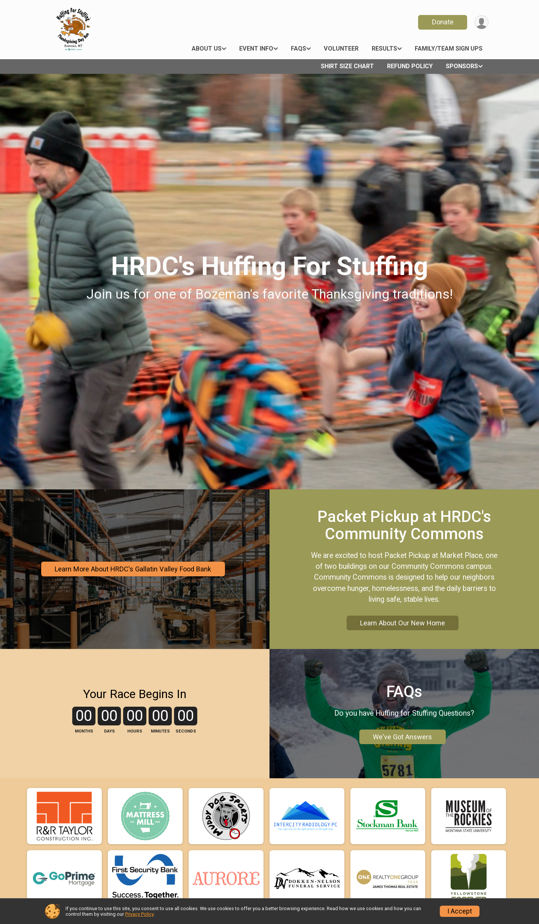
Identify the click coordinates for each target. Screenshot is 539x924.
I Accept (459, 911)
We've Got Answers (402, 737)
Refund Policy (410, 66)
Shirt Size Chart (347, 66)
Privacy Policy (139, 914)
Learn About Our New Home (402, 623)
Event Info (256, 48)
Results (384, 48)
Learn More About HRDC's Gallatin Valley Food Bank (133, 569)
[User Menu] (481, 22)
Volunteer (341, 48)
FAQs (298, 48)
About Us (207, 48)
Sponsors (462, 66)
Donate (443, 22)
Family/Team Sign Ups (448, 48)
